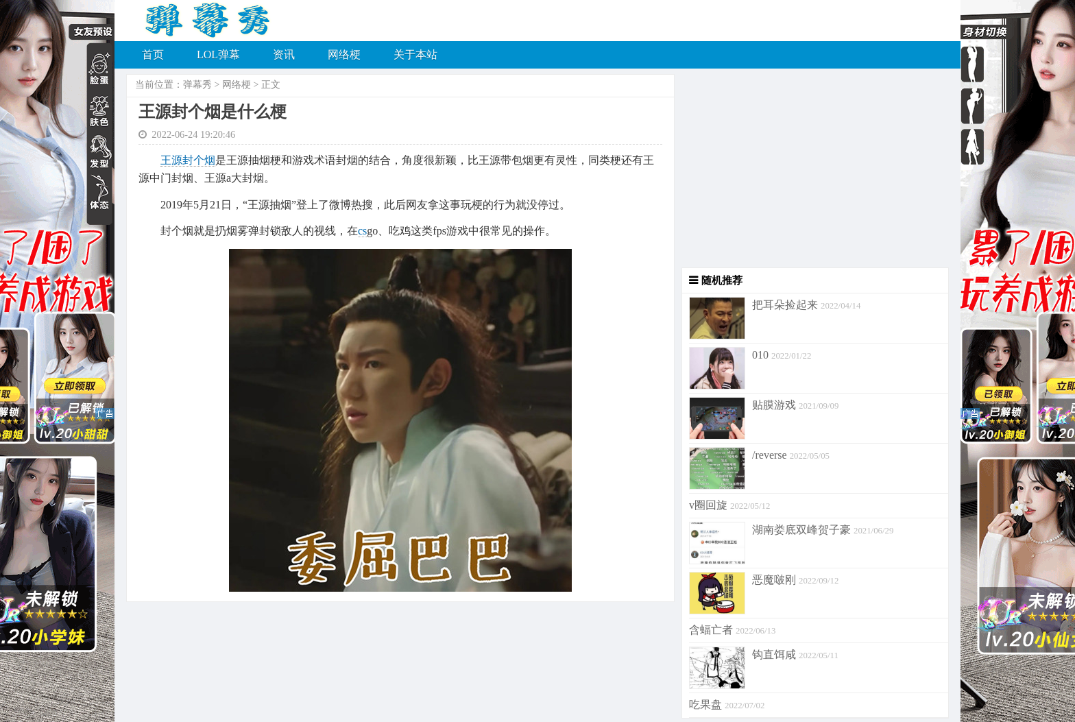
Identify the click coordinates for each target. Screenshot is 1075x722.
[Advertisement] (812, 171)
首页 (153, 54)
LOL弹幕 (218, 54)
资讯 (284, 54)
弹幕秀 (197, 85)
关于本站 (415, 54)
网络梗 (344, 54)
